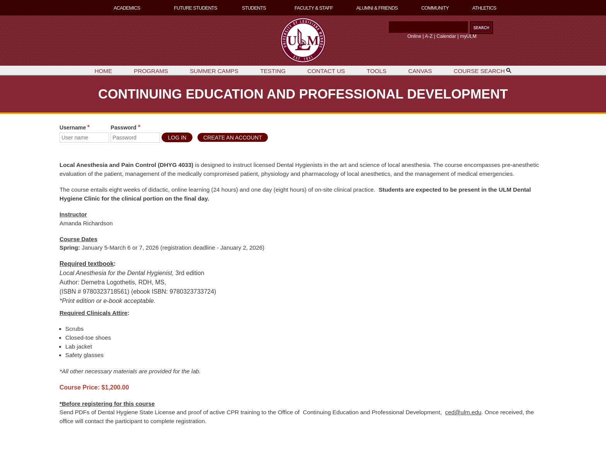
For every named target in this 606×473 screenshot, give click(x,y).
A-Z (428, 36)
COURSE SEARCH (483, 71)
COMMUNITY (435, 8)
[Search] (428, 27)
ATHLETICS (484, 8)
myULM (468, 36)
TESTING (273, 71)
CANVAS (420, 71)
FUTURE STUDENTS (195, 8)
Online (414, 36)
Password (123, 127)
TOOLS (376, 71)
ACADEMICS (127, 8)
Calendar (446, 36)
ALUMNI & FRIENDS (377, 8)
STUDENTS (254, 8)
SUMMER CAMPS (214, 71)
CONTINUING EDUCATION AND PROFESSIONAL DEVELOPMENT (303, 94)
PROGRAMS (151, 71)
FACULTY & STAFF (313, 8)
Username (73, 127)
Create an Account (232, 137)
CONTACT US (326, 71)
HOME (103, 71)
